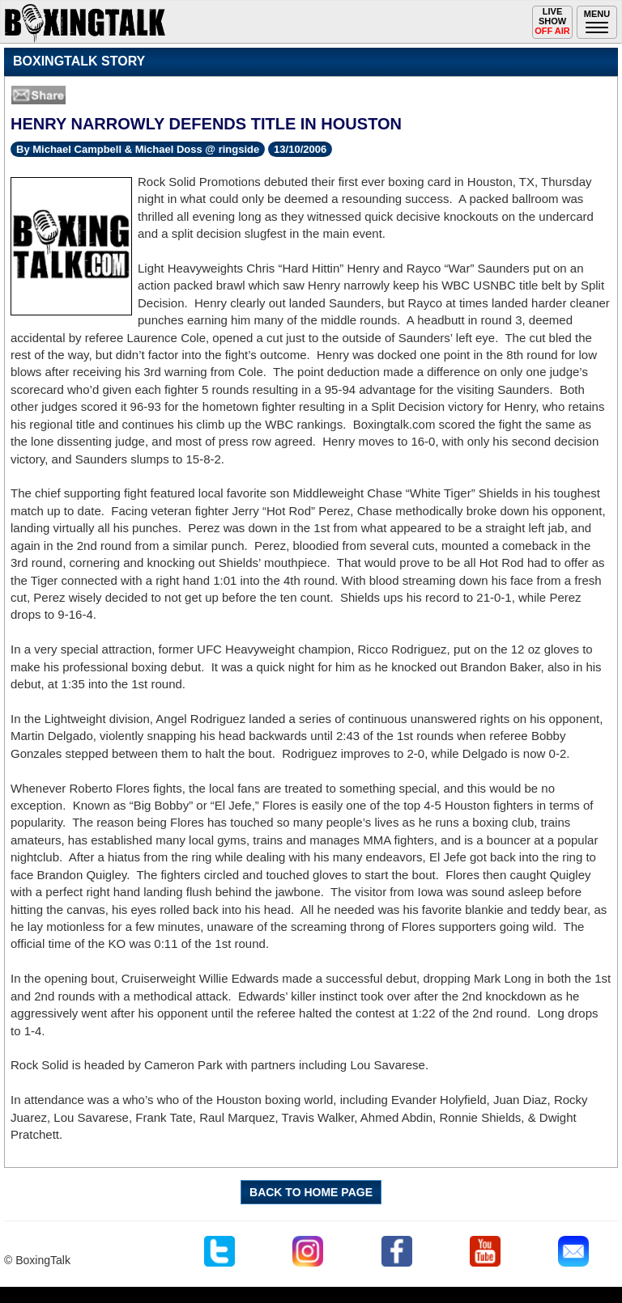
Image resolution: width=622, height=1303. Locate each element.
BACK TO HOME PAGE (311, 1192)
